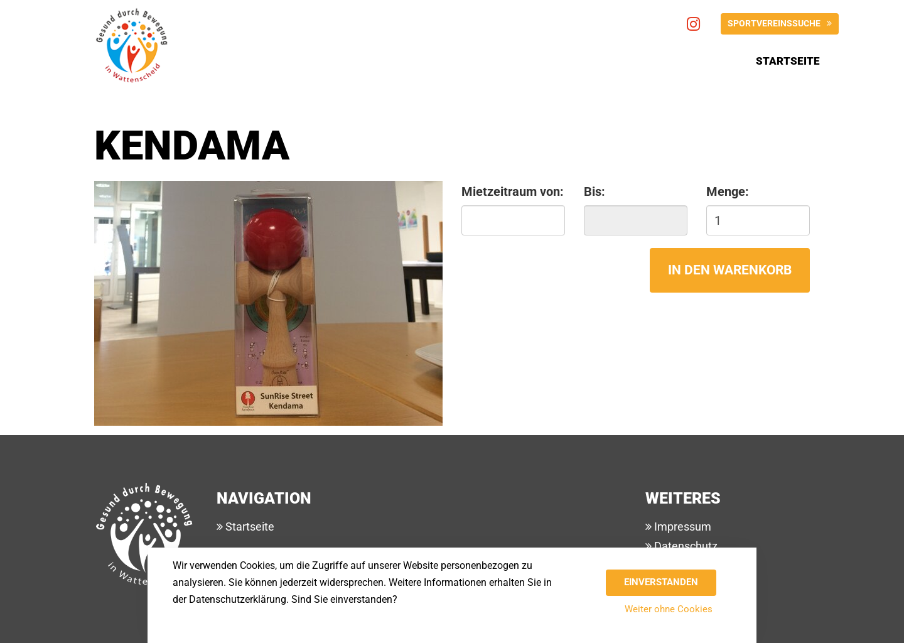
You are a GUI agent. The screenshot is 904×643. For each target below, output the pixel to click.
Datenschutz (685, 546)
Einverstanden (661, 582)
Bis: (594, 191)
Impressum (681, 526)
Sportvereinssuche (774, 23)
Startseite (788, 61)
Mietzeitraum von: (512, 191)
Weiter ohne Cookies (669, 609)
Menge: (727, 191)
